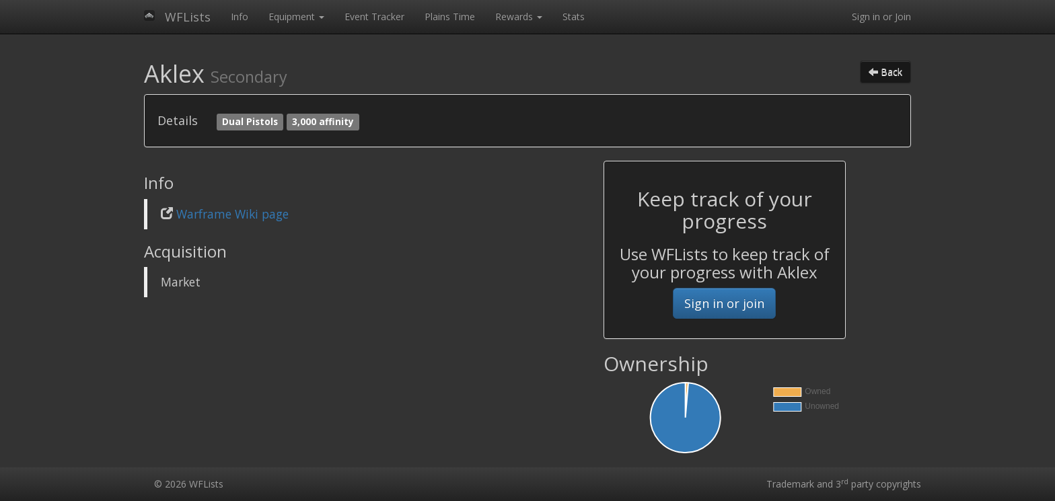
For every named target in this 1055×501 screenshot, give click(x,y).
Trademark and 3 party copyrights (843, 483)
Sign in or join (724, 303)
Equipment (296, 16)
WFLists (188, 17)
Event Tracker (374, 16)
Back (885, 71)
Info (239, 16)
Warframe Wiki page (232, 214)
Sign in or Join (881, 16)
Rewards (518, 16)
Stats (573, 16)
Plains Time (450, 16)
